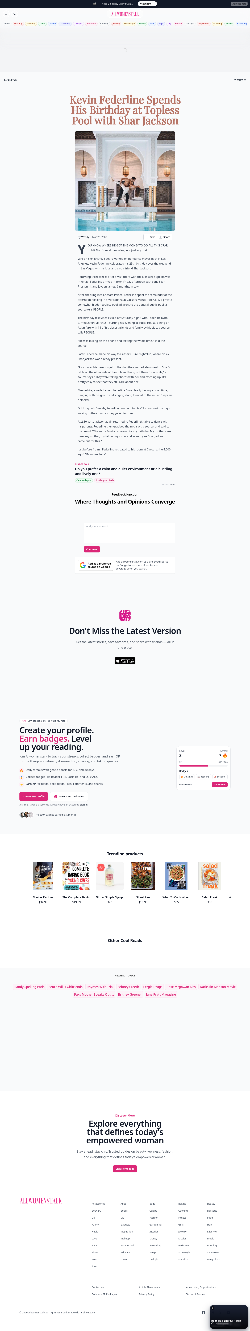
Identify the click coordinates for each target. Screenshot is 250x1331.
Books (123, 1210)
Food (210, 1217)
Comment (92, 549)
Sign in (84, 804)
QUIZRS (172, 484)
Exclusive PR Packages (104, 1294)
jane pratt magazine (161, 994)
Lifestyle (190, 23)
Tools (95, 1266)
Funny (52, 23)
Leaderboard (185, 784)
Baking (182, 1203)
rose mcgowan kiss (181, 987)
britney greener (130, 994)
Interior (153, 1231)
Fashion (153, 1217)
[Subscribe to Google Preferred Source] (95, 565)
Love (94, 1238)
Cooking (104, 23)
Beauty (211, 1203)
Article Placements (149, 1287)
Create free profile (33, 796)
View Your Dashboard (69, 796)
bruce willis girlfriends (65, 987)
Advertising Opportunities (201, 1287)
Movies (229, 23)
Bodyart (96, 1210)
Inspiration (203, 23)
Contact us (98, 1287)
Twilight (78, 23)
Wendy (85, 237)
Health (178, 23)
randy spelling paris (29, 987)
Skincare (125, 1252)
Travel (7, 23)
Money (142, 23)
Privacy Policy (146, 1294)
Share (164, 237)
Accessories (98, 1203)
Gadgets (125, 1224)
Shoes (95, 1252)
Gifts (181, 1224)
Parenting (242, 23)
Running (217, 23)
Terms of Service (195, 1294)
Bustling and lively (105, 480)
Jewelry (116, 23)
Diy (169, 23)
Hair (209, 1224)
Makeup (18, 23)
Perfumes (91, 23)
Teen (152, 23)
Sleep (152, 1252)
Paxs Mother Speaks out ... (94, 994)
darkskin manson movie (218, 987)
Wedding (31, 23)
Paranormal (127, 1245)
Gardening (65, 23)
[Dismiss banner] (170, 561)
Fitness (182, 1217)
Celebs (153, 1210)
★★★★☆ (240, 79)
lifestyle (10, 79)
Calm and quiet (83, 480)
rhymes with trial (100, 987)
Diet (94, 1217)
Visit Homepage (125, 1168)
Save (150, 237)
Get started (220, 784)
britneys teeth (128, 987)
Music (42, 23)
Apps (161, 23)
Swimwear (213, 1252)
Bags (152, 1203)
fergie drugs (152, 987)
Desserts (212, 1210)
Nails (94, 1245)
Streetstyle (129, 23)
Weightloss (213, 1259)
